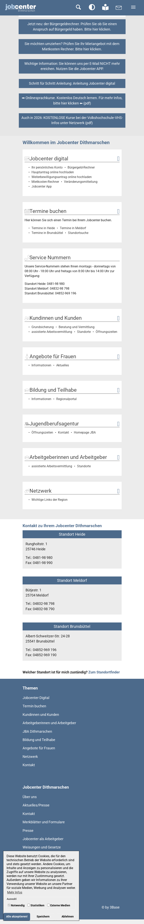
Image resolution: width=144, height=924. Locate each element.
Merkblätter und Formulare (44, 822)
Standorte (84, 332)
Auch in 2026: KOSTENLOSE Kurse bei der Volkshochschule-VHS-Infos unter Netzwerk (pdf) (72, 120)
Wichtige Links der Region (49, 500)
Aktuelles (62, 365)
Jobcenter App (41, 186)
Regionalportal (66, 399)
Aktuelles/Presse (36, 805)
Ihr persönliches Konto (47, 167)
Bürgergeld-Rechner (81, 167)
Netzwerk (30, 757)
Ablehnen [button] (68, 916)
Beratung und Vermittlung (76, 327)
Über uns (30, 797)
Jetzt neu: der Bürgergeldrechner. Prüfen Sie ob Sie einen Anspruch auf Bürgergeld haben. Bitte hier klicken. (72, 26)
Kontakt (63, 432)
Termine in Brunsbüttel (47, 233)
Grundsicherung (42, 327)
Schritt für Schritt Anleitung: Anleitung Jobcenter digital (72, 83)
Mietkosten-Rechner (45, 182)
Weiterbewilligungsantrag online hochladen (61, 177)
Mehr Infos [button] (14, 892)
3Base (115, 907)
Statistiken (35, 905)
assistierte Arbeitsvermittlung (51, 332)
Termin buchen (34, 706)
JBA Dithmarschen (37, 731)
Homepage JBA (85, 432)
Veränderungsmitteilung (80, 182)
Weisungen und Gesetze (42, 847)
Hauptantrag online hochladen (52, 172)
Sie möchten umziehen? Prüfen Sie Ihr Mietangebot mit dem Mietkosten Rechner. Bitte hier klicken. (72, 46)
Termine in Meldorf (73, 228)
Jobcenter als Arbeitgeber (43, 839)
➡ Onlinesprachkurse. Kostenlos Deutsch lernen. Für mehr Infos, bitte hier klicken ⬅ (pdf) (72, 100)
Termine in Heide (43, 228)
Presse (28, 831)
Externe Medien (58, 905)
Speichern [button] (43, 916)
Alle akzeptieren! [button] (17, 916)
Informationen (41, 365)
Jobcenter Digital (36, 698)
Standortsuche (78, 233)
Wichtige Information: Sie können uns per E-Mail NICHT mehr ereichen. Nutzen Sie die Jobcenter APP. (72, 66)
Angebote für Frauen (39, 748)
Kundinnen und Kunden (41, 715)
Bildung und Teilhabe (39, 740)
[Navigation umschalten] (133, 7)
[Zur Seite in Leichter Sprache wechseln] (105, 7)
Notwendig (16, 905)
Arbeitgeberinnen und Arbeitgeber (49, 723)
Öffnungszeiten (106, 332)
